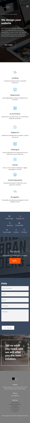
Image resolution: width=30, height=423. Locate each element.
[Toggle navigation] (27, 6)
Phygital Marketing (15, 404)
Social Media (15, 409)
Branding (15, 406)
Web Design (15, 402)
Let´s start (8, 45)
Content (15, 411)
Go (15, 261)
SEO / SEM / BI (15, 408)
